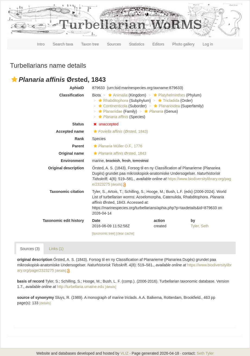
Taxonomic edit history (63, 220)
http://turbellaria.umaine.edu (80, 286)
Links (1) (56, 249)
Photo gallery (183, 44)
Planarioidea (166, 106)
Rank (79, 139)
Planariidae (109, 111)
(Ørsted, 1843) (120, 131)
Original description (66, 168)
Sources (114, 44)
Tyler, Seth (200, 226)
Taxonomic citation (67, 191)
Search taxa (63, 44)
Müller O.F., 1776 (117, 146)
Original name (71, 153)
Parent (78, 146)
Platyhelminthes (168, 95)
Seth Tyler (205, 353)
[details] (116, 184)
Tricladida (168, 100)
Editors (158, 44)
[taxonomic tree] (103, 233)
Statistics (136, 44)
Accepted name (70, 131)
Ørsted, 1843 (119, 153)
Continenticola (112, 106)
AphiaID (77, 88)
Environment (72, 160)
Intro (41, 44)
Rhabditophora (112, 100)
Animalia (117, 95)
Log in (208, 44)
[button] (14, 79)
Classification (71, 95)
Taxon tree (90, 44)
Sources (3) (30, 249)
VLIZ (124, 353)
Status (78, 124)
